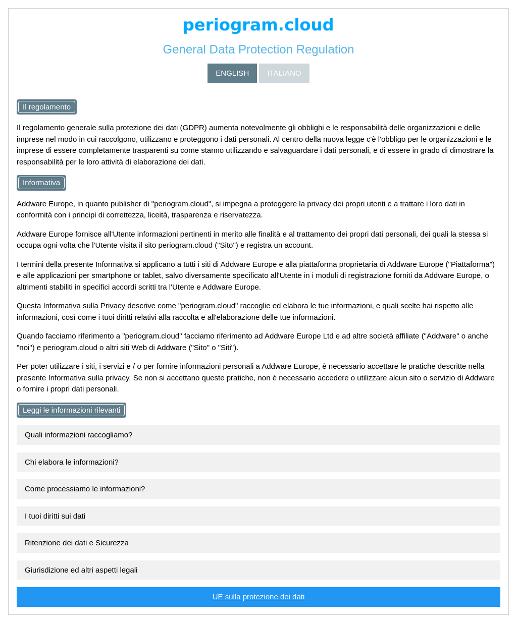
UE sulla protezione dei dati (259, 596)
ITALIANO (284, 73)
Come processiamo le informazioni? (85, 488)
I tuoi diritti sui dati (55, 516)
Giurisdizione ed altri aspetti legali (81, 569)
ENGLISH (232, 73)
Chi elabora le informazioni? (72, 462)
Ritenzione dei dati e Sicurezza (77, 542)
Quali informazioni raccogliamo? (78, 434)
